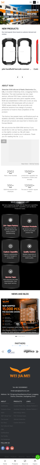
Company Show (6, 409)
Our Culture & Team (7, 426)
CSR (2, 429)
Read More (24, 164)
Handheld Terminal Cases (21, 409)
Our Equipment (5, 439)
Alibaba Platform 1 (31, 409)
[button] (1, 14)
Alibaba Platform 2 (31, 406)
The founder (4, 419)
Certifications (5, 432)
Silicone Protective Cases (21, 419)
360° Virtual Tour (6, 416)
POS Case (17, 96)
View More (6, 71)
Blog (33, 457)
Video (2, 412)
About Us (22, 457)
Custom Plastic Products (21, 406)
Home (7, 457)
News (28, 457)
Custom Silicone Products (21, 422)
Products (14, 457)
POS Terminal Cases (20, 416)
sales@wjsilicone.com (22, 391)
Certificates (4, 406)
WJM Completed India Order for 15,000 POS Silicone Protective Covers (18, 327)
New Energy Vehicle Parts (21, 412)
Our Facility (4, 436)
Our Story (4, 422)
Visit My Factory (34, 164)
